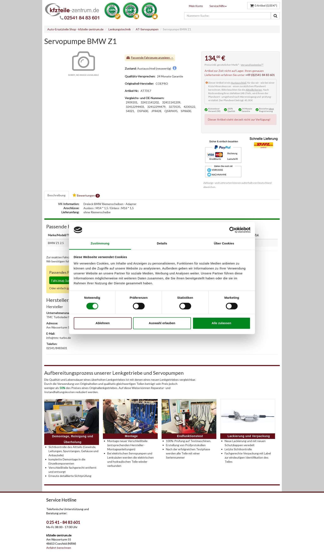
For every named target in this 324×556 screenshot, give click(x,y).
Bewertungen (86, 195)
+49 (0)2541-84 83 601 (260, 75)
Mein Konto (196, 6)
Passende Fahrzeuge (144, 57)
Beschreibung (57, 195)
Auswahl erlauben (162, 323)
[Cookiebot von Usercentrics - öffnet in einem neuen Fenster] (232, 230)
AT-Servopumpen (147, 29)
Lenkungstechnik (119, 29)
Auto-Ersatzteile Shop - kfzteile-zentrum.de (75, 29)
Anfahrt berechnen (58, 547)
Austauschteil (238, 82)
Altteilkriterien (254, 89)
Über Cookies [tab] (224, 243)
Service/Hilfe (218, 6)
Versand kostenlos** (252, 64)
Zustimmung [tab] (100, 243)
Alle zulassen (221, 323)
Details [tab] (162, 243)
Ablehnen (102, 323)
